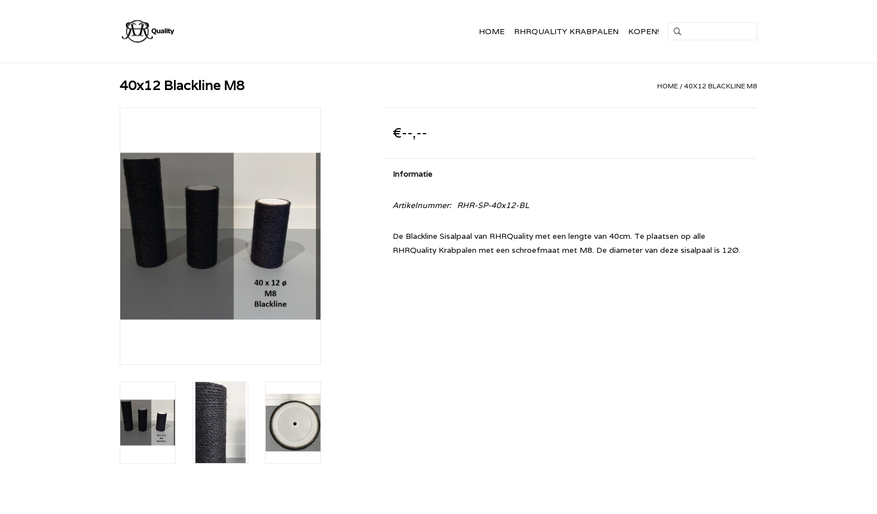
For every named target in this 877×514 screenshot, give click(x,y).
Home (491, 31)
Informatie (412, 174)
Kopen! (643, 31)
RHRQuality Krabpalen (566, 31)
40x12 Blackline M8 (720, 86)
